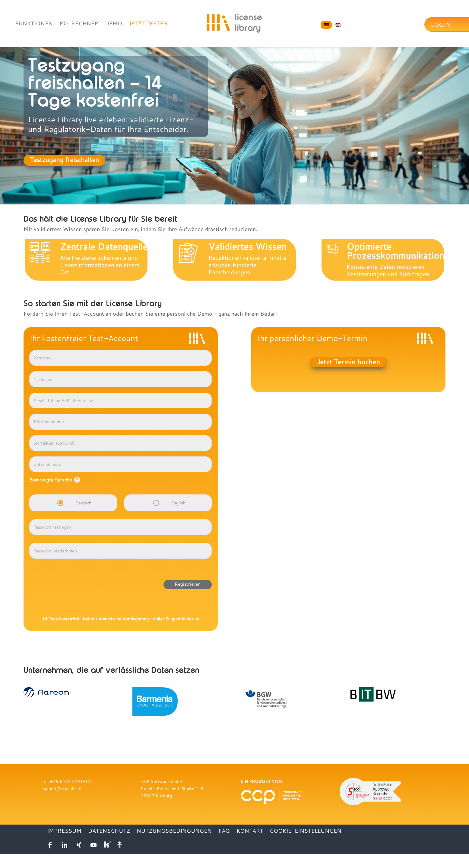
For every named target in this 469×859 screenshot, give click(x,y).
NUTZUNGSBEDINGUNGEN (174, 831)
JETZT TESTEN (148, 24)
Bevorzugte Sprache (50, 480)
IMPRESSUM (64, 831)
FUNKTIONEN (34, 24)
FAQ (224, 831)
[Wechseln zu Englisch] (338, 25)
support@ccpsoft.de (61, 788)
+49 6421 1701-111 (71, 781)
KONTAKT (249, 831)
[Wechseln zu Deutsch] (326, 25)
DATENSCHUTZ (109, 831)
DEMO (113, 24)
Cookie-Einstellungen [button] (305, 831)
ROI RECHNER (78, 24)
